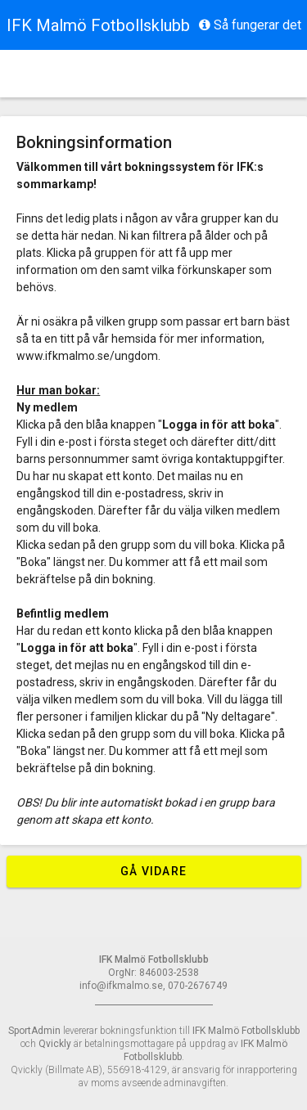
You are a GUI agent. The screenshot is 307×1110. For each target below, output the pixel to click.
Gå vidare (153, 871)
